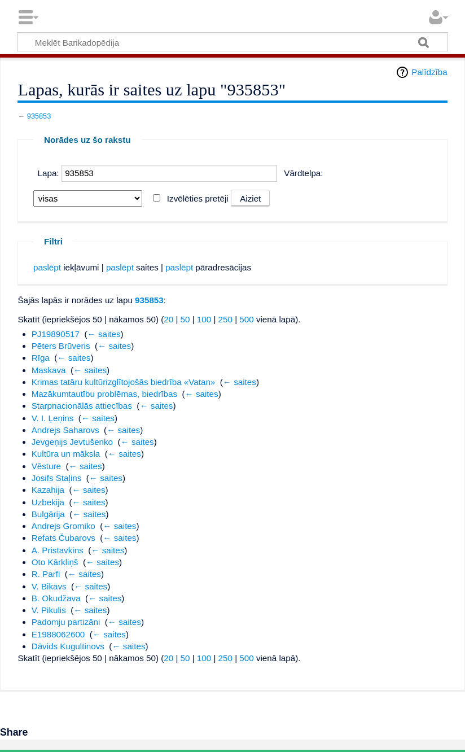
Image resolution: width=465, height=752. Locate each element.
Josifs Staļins (57, 478)
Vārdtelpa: (303, 173)
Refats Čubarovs (63, 538)
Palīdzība (429, 72)
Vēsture (46, 466)
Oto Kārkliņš (55, 562)
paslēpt (47, 267)
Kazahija (48, 490)
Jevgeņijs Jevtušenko (72, 442)
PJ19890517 (56, 334)
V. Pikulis (49, 610)
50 (185, 319)
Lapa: (48, 173)
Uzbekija (48, 502)
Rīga (41, 357)
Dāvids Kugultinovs (68, 646)
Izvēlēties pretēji (198, 198)
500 (246, 319)
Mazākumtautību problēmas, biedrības (104, 394)
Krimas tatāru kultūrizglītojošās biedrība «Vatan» (124, 382)
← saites (104, 334)
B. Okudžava (56, 598)
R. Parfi (46, 574)
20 (168, 319)
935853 (39, 116)
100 (204, 319)
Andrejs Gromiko (63, 526)
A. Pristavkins (58, 550)
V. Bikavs (49, 586)
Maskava (49, 370)
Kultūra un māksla (66, 453)
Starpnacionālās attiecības (82, 405)
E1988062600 (58, 634)
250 (225, 319)
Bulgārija (48, 514)
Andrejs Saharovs (65, 430)
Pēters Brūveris (61, 346)
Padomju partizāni (66, 622)
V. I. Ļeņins (53, 418)
